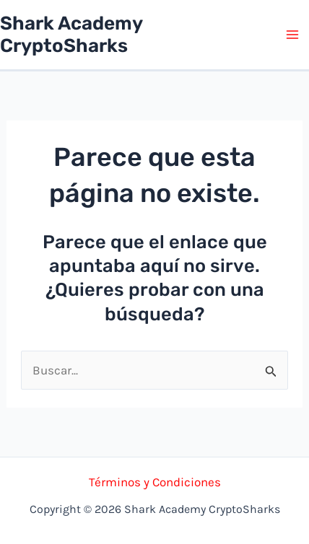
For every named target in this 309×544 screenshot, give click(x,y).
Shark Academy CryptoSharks (71, 34)
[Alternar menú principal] (293, 34)
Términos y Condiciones (155, 482)
